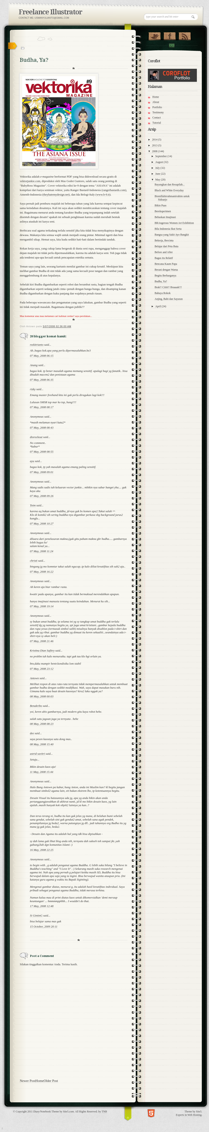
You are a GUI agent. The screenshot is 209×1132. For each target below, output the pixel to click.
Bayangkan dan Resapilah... (170, 184)
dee (32, 733)
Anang (34, 365)
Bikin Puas (160, 205)
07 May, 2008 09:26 (41, 496)
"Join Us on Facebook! (169, 35)
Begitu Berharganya (165, 275)
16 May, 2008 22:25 (41, 850)
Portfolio (157, 107)
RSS (184, 35)
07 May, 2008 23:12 (41, 668)
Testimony (158, 112)
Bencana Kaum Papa (166, 263)
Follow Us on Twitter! (154, 35)
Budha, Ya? (161, 281)
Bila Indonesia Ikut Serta (168, 228)
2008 (155, 151)
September (161, 156)
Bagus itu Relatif (164, 258)
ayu (32, 461)
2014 (155, 139)
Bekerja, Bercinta (164, 240)
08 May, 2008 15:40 (41, 744)
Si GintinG (36, 915)
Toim (33, 505)
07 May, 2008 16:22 (41, 571)
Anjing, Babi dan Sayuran (169, 298)
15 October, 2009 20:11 (44, 926)
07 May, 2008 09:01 (41, 472)
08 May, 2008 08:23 (41, 723)
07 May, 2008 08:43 (41, 427)
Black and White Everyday (169, 190)
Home (40, 1081)
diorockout (36, 437)
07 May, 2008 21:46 (41, 641)
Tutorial (156, 122)
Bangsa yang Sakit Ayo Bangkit (172, 234)
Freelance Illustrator (50, 12)
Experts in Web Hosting (189, 1114)
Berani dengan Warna (166, 269)
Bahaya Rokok (163, 293)
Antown (34, 678)
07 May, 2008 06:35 (41, 379)
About (155, 102)
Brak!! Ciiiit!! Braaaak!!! (168, 287)
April (158, 306)
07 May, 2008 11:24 (41, 551)
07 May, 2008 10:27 (41, 523)
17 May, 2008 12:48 (41, 906)
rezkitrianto (36, 344)
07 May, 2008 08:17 (41, 407)
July (157, 167)
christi (33, 560)
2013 (155, 145)
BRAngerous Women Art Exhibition (174, 223)
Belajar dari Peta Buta (166, 246)
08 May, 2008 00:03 (41, 696)
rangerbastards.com (113, 190)
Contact (171, 45)
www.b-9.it (102, 194)
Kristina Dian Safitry (42, 650)
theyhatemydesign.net (56, 194)
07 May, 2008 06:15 (41, 355)
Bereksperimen (163, 211)
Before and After (164, 252)
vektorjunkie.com (30, 181)
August (159, 162)
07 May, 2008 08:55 (41, 451)
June (158, 173)
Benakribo (36, 705)
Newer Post (28, 1081)
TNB (104, 1111)
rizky (33, 389)
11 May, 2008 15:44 (41, 772)
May (158, 179)
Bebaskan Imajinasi (165, 217)
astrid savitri (37, 753)
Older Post (51, 1081)
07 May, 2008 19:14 (41, 606)
